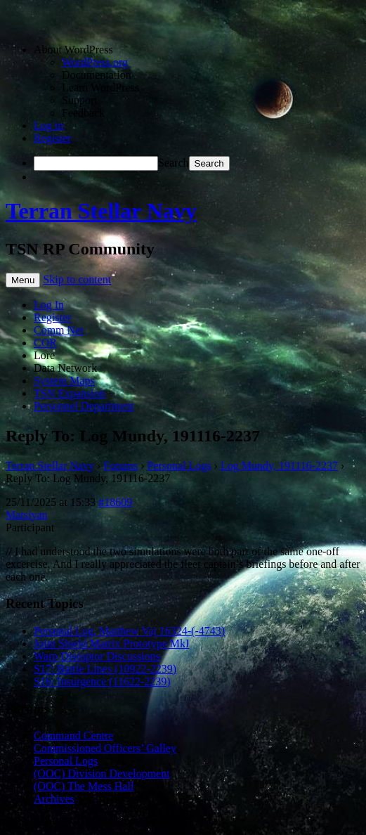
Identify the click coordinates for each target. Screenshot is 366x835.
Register (52, 138)
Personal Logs (179, 466)
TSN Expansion (69, 393)
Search (173, 163)
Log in (48, 125)
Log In (49, 305)
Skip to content (77, 279)
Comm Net (59, 330)
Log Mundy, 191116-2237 (279, 466)
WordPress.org (95, 62)
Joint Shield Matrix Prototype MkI (111, 643)
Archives (54, 799)
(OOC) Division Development (102, 773)
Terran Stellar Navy (101, 211)
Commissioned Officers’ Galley (105, 748)
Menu (22, 280)
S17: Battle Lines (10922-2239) (105, 669)
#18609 (115, 502)
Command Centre (73, 736)
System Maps (64, 381)
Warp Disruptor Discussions (97, 656)
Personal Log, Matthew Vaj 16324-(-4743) (129, 631)
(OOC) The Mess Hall (83, 786)
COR (45, 343)
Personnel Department (84, 406)
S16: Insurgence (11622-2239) (102, 681)
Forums (120, 466)
